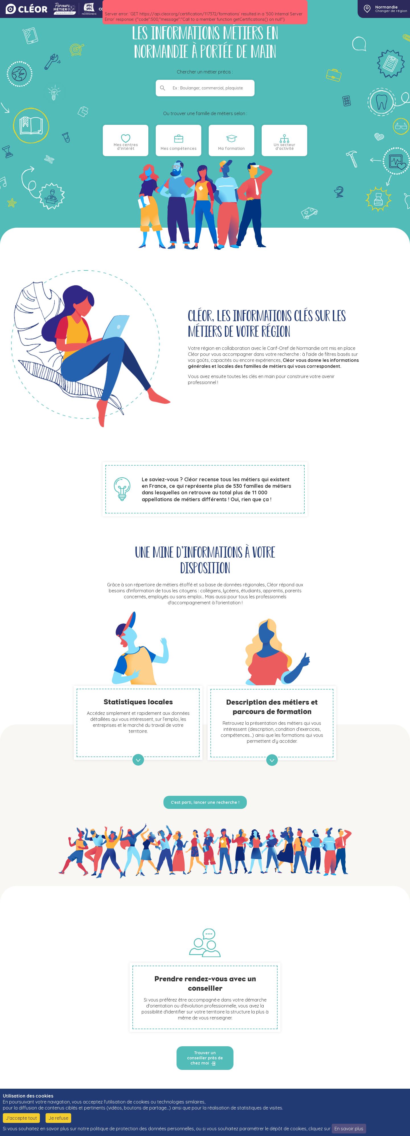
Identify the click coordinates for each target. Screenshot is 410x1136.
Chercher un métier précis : (205, 72)
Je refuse (58, 1118)
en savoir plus (138, 760)
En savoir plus (349, 1128)
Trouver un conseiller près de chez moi (205, 1058)
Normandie (386, 7)
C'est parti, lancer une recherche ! (205, 802)
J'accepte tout (21, 1118)
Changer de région (391, 11)
